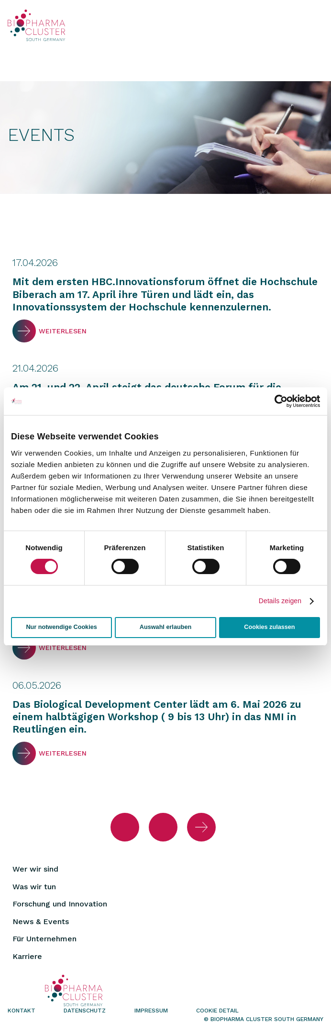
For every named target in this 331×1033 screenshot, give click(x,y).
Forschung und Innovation (59, 903)
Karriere (27, 956)
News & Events (40, 921)
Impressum (151, 1010)
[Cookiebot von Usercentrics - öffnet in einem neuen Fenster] (278, 401)
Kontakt (21, 1010)
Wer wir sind (35, 868)
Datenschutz (85, 1010)
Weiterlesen (24, 331)
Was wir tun (34, 886)
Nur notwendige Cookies (61, 627)
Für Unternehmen (44, 938)
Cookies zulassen (269, 627)
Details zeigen (280, 601)
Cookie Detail (217, 1010)
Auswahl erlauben (165, 627)
